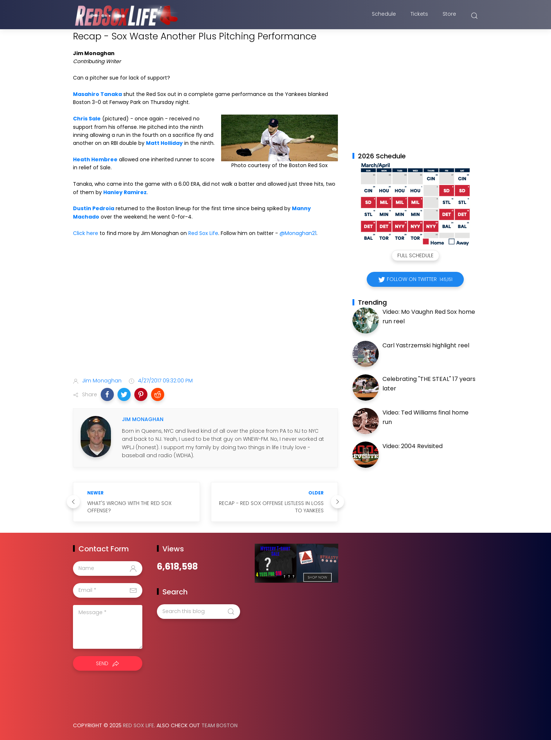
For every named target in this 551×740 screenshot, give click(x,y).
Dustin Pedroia (93, 208)
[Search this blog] (198, 611)
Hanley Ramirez (125, 192)
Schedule (384, 15)
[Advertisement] (205, 314)
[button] (107, 394)
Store (449, 15)
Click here (85, 233)
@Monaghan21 (298, 233)
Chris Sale (87, 118)
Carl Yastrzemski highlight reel (425, 345)
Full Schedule (415, 255)
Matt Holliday (164, 143)
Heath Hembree (95, 159)
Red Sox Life (203, 233)
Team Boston (219, 725)
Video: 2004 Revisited (412, 446)
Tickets (419, 15)
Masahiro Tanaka (97, 94)
